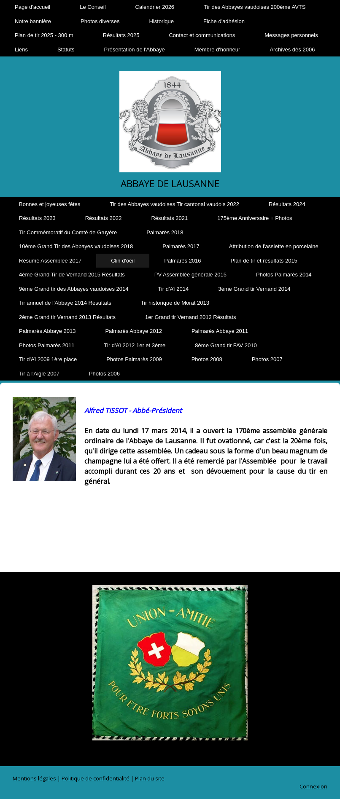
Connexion (313, 786)
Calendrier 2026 (155, 7)
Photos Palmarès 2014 (284, 274)
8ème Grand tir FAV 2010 (225, 345)
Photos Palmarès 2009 (134, 359)
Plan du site (150, 778)
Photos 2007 (267, 359)
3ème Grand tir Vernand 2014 (254, 289)
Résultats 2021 (169, 218)
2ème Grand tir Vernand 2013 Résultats (67, 317)
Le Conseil (92, 7)
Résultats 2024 (287, 204)
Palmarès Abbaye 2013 (47, 331)
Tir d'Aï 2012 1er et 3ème (135, 345)
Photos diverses (100, 21)
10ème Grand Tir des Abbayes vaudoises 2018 (76, 246)
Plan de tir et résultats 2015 (264, 260)
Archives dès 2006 (292, 49)
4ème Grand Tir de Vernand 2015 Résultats (72, 274)
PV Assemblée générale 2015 (190, 274)
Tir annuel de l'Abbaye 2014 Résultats (65, 303)
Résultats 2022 (103, 218)
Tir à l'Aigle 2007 (39, 373)
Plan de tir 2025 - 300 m (44, 35)
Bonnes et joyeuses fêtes (49, 204)
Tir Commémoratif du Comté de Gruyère (68, 232)
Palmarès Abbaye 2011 (220, 331)
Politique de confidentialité (96, 778)
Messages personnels (291, 35)
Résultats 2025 (121, 35)
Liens (21, 49)
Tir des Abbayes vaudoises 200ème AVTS (254, 7)
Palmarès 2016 (182, 260)
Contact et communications (202, 35)
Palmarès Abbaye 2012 (133, 331)
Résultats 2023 (37, 218)
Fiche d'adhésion (224, 21)
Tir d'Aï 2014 (173, 289)
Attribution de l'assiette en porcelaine (273, 246)
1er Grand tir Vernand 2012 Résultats (190, 317)
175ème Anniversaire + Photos (254, 218)
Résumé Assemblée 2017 (50, 260)
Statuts (65, 49)
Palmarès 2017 (180, 246)
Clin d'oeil (123, 260)
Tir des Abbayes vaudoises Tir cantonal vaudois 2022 (174, 204)
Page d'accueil (32, 7)
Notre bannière (33, 21)
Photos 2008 (207, 359)
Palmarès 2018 (164, 232)
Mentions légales (34, 778)
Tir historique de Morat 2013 (175, 303)
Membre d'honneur (217, 49)
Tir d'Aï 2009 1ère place (48, 359)
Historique (161, 21)
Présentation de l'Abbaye (134, 49)
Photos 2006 (104, 373)
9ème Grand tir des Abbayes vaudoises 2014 (73, 289)
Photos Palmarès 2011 (47, 345)
